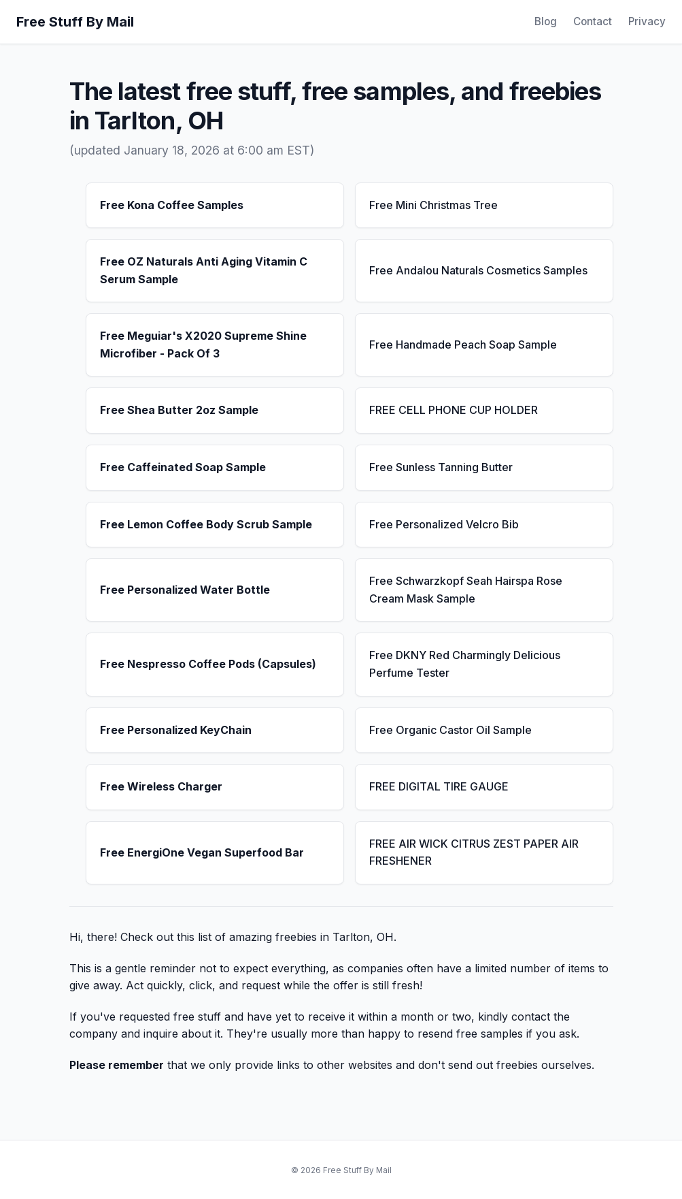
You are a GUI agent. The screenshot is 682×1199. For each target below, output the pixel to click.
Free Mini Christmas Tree (433, 205)
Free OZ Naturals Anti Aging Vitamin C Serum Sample (203, 270)
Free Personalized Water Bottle (185, 589)
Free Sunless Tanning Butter (441, 467)
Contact (592, 21)
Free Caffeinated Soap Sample (183, 467)
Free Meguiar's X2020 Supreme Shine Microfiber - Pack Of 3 (203, 344)
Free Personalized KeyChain (176, 730)
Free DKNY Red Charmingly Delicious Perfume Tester (464, 664)
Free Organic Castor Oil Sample (450, 730)
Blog (545, 21)
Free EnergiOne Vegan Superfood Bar (202, 852)
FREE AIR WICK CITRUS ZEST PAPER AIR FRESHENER (474, 852)
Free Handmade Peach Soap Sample (463, 344)
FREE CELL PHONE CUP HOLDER (453, 410)
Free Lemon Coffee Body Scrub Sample (206, 524)
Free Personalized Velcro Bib (444, 524)
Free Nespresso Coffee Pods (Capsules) (208, 664)
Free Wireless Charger (161, 786)
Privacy (647, 21)
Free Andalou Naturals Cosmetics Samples (478, 270)
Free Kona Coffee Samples (171, 205)
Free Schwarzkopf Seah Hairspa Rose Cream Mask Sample (465, 589)
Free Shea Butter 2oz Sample (179, 410)
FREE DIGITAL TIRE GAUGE (439, 786)
